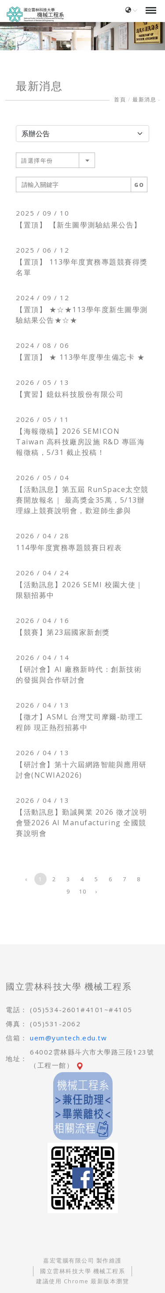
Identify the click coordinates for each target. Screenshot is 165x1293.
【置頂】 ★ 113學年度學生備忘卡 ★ (80, 357)
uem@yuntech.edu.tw (68, 1037)
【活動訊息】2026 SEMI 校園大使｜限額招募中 (79, 590)
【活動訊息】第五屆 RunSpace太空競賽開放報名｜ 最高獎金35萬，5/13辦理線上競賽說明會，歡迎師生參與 (82, 499)
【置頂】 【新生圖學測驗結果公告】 (79, 225)
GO (139, 185)
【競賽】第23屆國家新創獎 (63, 632)
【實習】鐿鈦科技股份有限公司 (70, 394)
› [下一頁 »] (96, 891)
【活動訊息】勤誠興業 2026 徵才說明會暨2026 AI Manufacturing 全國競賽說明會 (81, 822)
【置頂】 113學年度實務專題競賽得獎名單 (82, 267)
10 (82, 891)
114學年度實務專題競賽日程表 (69, 547)
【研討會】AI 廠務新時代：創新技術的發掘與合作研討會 (79, 674)
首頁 (120, 99)
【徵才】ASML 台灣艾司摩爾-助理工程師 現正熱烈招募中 (79, 722)
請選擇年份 (37, 160)
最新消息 (144, 99)
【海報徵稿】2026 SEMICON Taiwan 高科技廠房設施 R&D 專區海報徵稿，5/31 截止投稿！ (80, 441)
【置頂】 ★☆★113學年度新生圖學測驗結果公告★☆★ (82, 315)
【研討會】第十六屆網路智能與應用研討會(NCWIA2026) (81, 770)
